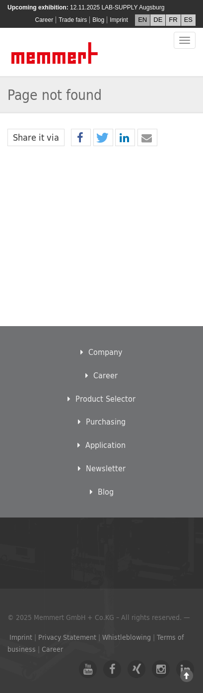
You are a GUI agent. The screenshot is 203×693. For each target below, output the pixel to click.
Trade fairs (73, 19)
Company (101, 352)
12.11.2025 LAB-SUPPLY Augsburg (117, 7)
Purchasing (102, 421)
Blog (98, 19)
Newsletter (102, 468)
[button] (80, 138)
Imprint (119, 19)
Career (44, 19)
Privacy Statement (67, 637)
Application (101, 444)
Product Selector (101, 398)
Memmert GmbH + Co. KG (55, 52)
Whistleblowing (126, 637)
